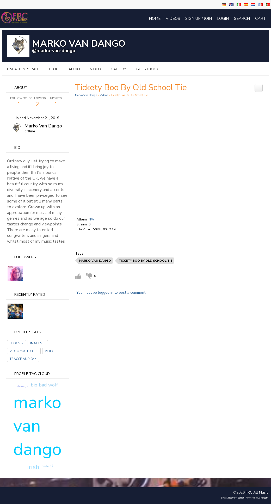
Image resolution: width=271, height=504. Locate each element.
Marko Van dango (43, 126)
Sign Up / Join (198, 18)
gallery (118, 69)
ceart (47, 465)
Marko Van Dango (86, 95)
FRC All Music (257, 492)
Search (242, 18)
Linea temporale (23, 69)
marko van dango (37, 426)
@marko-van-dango (53, 50)
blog (54, 69)
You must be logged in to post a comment (110, 292)
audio (74, 69)
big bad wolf (44, 385)
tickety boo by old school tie (145, 261)
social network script (232, 497)
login (223, 18)
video (95, 69)
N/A (91, 219)
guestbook (147, 69)
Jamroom (263, 497)
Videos (173, 18)
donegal (23, 386)
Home (155, 18)
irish (33, 467)
